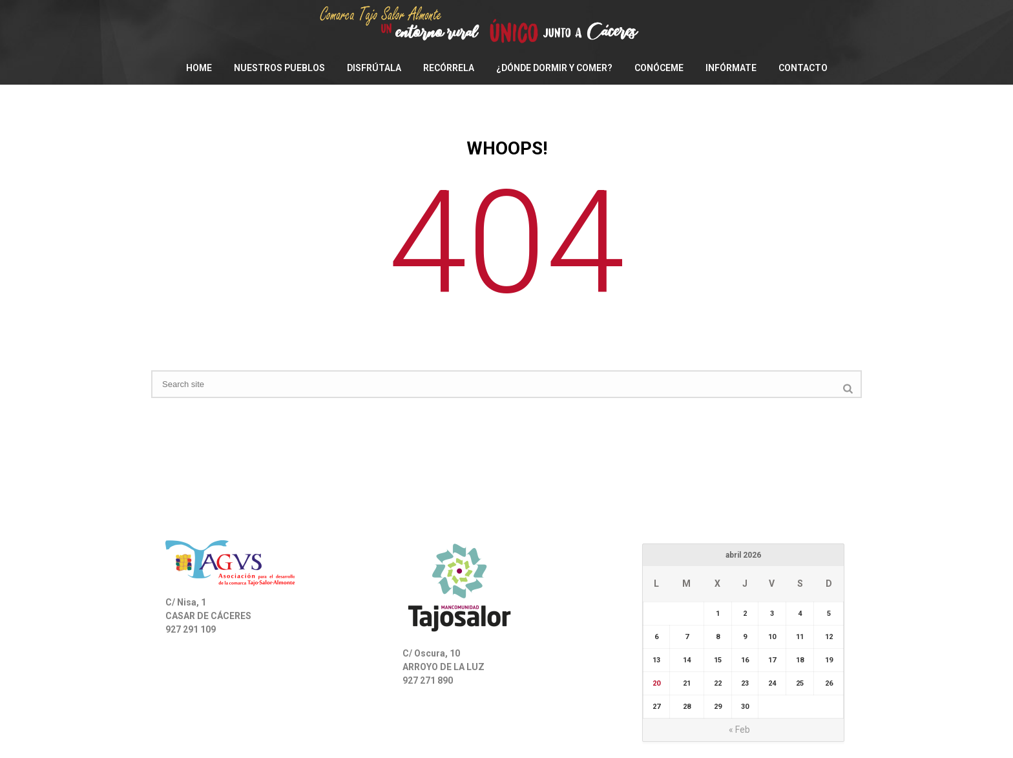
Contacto (803, 68)
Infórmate (731, 68)
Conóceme (659, 68)
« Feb (739, 729)
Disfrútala (374, 68)
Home (199, 68)
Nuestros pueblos (279, 68)
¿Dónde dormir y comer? (554, 68)
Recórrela (448, 68)
